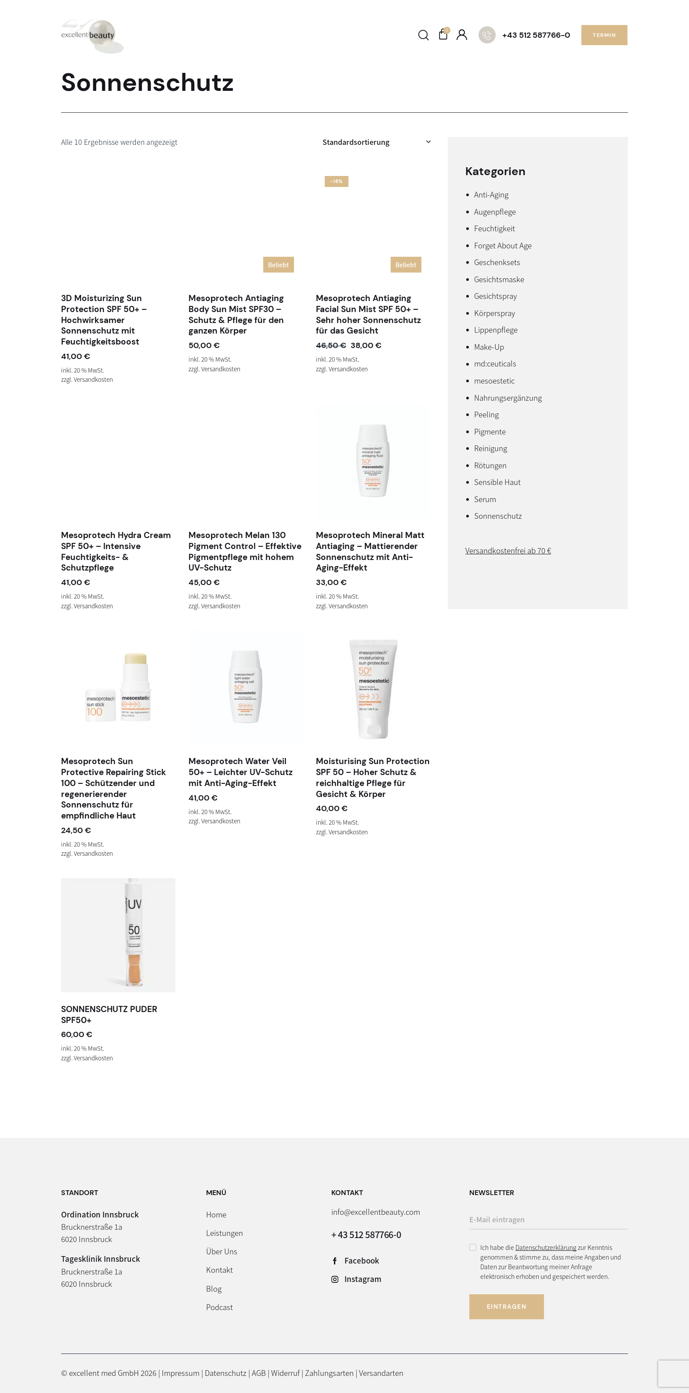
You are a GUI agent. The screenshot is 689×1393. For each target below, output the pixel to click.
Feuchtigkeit (494, 228)
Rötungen (490, 465)
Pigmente (490, 431)
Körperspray (494, 312)
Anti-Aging (491, 194)
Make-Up (489, 346)
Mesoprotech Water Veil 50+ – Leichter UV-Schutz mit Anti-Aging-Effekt (241, 772)
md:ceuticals (495, 363)
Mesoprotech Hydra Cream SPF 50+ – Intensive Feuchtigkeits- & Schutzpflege (116, 551)
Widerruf (285, 1372)
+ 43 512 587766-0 (366, 1234)
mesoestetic (494, 380)
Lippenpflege (496, 329)
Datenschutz (226, 1372)
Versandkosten (93, 379)
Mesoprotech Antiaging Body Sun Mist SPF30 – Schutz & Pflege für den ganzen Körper (236, 314)
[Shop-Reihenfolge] (376, 142)
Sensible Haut (497, 481)
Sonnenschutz (498, 515)
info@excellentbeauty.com (375, 1211)
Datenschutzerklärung (546, 1247)
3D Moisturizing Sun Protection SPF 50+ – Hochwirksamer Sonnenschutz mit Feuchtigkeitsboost (104, 320)
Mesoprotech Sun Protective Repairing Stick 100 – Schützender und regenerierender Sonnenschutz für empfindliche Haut (113, 788)
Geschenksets (497, 261)
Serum (485, 498)
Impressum (180, 1372)
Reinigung (490, 447)
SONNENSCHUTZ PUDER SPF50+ (109, 1015)
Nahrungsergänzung (508, 397)
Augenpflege (495, 211)
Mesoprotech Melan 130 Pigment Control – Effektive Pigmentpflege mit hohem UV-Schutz (245, 551)
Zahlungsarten (329, 1372)
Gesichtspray (495, 295)
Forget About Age (503, 245)
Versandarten (381, 1372)
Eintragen (507, 1306)
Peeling (486, 414)
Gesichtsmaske (499, 278)
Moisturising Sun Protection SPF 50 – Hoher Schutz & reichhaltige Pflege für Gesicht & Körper (373, 777)
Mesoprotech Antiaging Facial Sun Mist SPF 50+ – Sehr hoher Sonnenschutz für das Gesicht (368, 314)
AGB (259, 1372)
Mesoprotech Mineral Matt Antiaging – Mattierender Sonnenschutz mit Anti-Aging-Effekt (370, 551)
